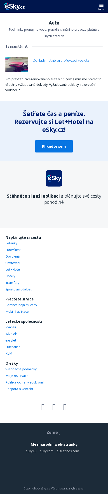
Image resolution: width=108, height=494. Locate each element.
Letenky (11, 243)
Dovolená (12, 256)
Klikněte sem (54, 146)
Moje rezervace (16, 376)
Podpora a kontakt (19, 389)
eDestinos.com (68, 451)
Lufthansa (12, 347)
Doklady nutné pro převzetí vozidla (61, 60)
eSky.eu (31, 451)
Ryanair (10, 327)
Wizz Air (11, 334)
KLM (8, 353)
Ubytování (12, 263)
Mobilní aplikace (17, 311)
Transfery (12, 282)
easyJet (10, 340)
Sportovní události (18, 289)
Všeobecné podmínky (21, 369)
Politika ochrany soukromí (24, 382)
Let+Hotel (13, 269)
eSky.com (47, 451)
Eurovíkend (13, 250)
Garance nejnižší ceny (21, 305)
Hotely (10, 276)
